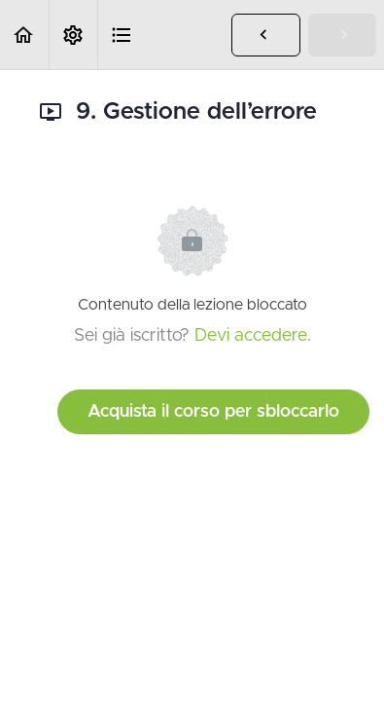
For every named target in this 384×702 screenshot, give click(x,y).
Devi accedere (250, 336)
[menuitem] (73, 34)
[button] (24, 34)
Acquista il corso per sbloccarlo (213, 412)
